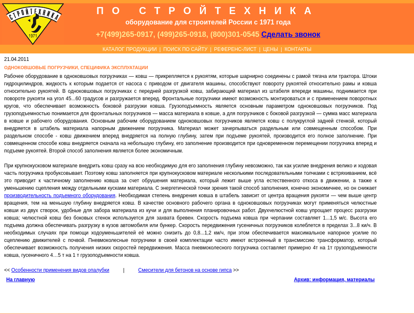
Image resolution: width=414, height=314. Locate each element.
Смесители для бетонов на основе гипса (185, 270)
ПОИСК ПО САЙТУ (185, 49)
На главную (20, 280)
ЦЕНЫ (270, 49)
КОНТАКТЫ (297, 49)
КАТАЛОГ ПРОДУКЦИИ (130, 49)
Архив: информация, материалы (334, 280)
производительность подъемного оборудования (60, 195)
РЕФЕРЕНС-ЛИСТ (235, 49)
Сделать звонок (290, 34)
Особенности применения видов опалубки (60, 270)
